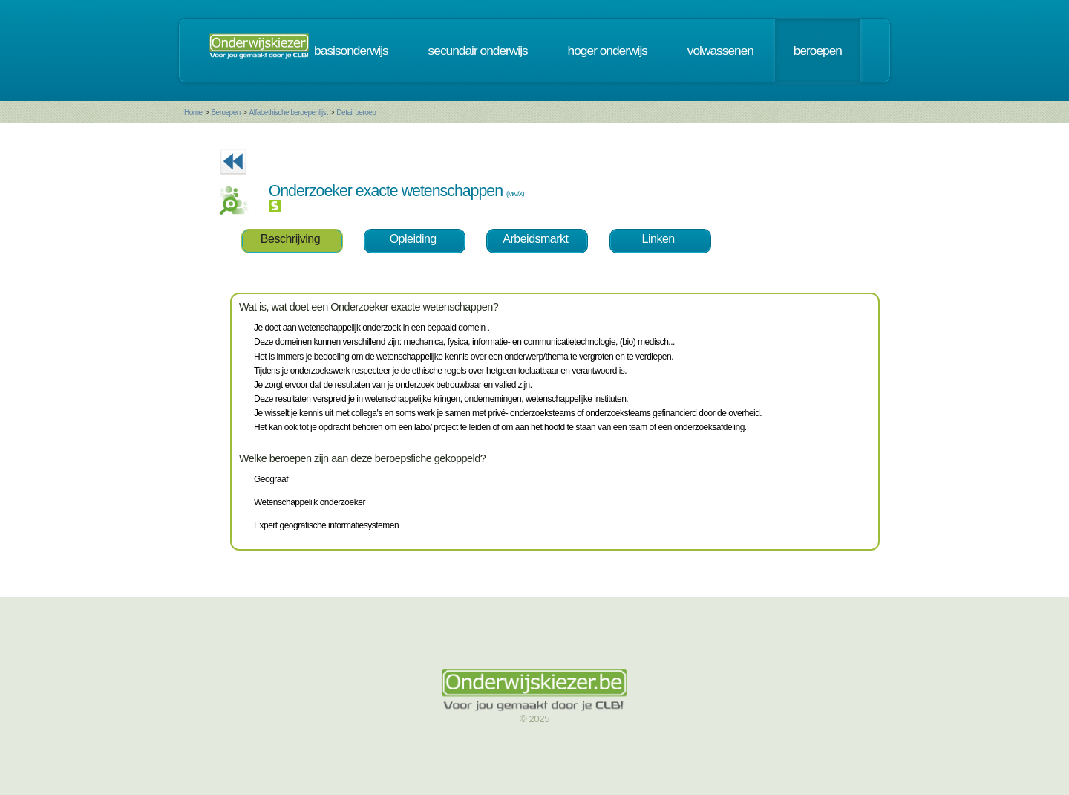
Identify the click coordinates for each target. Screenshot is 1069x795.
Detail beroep (356, 112)
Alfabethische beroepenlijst (288, 112)
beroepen (818, 50)
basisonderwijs (351, 50)
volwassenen (720, 50)
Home (193, 112)
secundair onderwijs (478, 50)
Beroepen (225, 112)
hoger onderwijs (607, 50)
